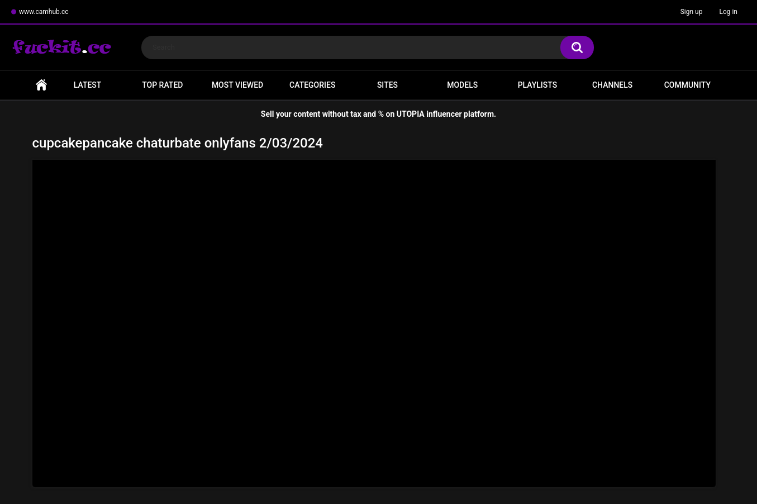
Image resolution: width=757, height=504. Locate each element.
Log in (728, 12)
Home (41, 85)
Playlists (538, 84)
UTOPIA (411, 114)
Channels (612, 84)
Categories (312, 84)
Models (462, 84)
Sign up (691, 12)
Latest (88, 84)
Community (687, 84)
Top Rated (162, 84)
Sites (387, 84)
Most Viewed (237, 84)
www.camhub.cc (44, 12)
